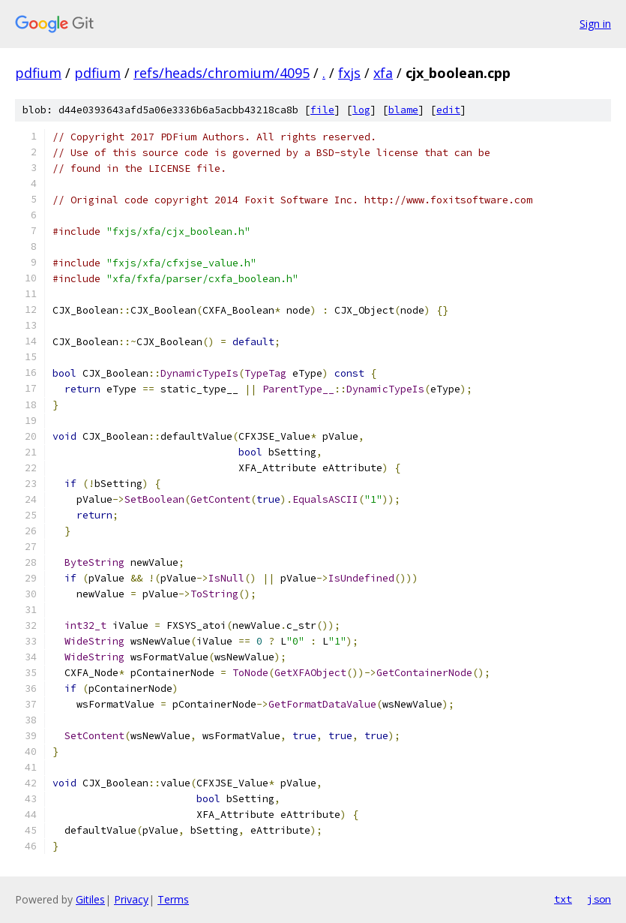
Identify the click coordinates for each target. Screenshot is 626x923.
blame (403, 110)
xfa (383, 73)
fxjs (349, 73)
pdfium (38, 73)
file (322, 110)
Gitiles (90, 899)
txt (563, 899)
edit (448, 110)
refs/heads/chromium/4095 (221, 73)
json (599, 899)
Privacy (131, 899)
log (361, 110)
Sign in (595, 24)
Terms (173, 899)
